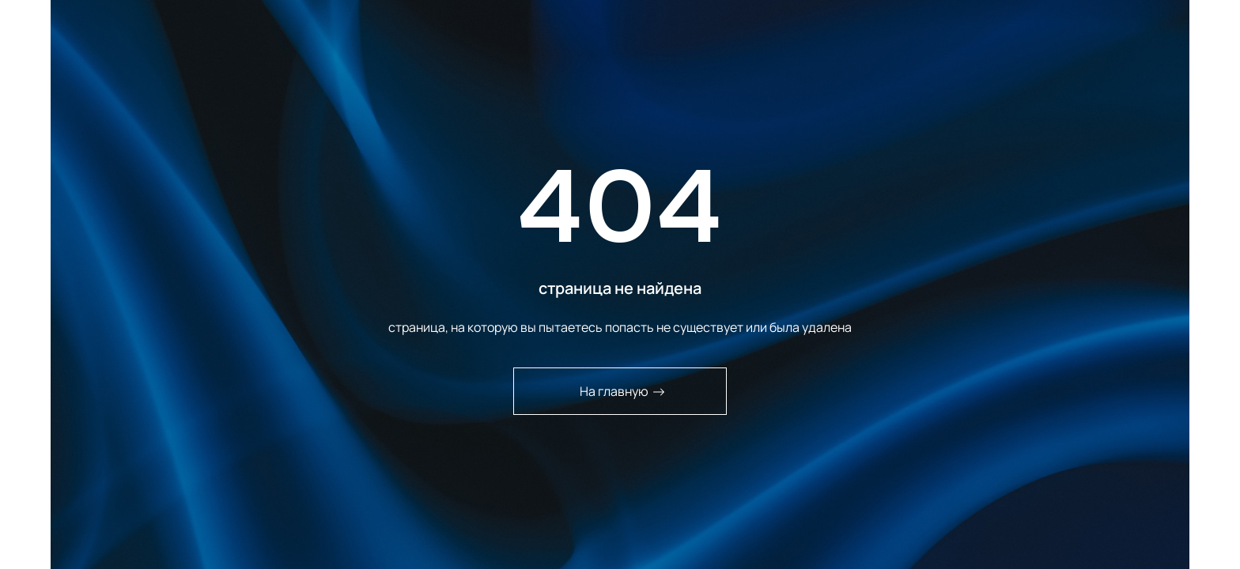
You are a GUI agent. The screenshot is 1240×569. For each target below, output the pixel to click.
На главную (622, 391)
